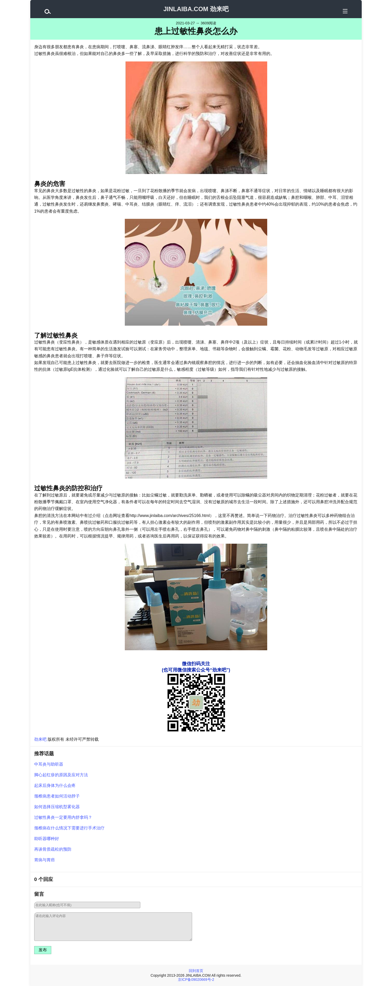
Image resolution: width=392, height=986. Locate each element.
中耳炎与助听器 (48, 764)
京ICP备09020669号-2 (196, 979)
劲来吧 (40, 739)
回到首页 (196, 971)
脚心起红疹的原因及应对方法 (61, 775)
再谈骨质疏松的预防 (52, 849)
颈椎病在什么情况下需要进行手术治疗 (69, 828)
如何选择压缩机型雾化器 (57, 807)
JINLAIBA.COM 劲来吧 (196, 8)
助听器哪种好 (46, 838)
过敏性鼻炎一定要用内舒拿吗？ (63, 817)
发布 (43, 950)
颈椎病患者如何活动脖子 (57, 796)
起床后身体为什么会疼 (55, 785)
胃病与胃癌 (44, 860)
